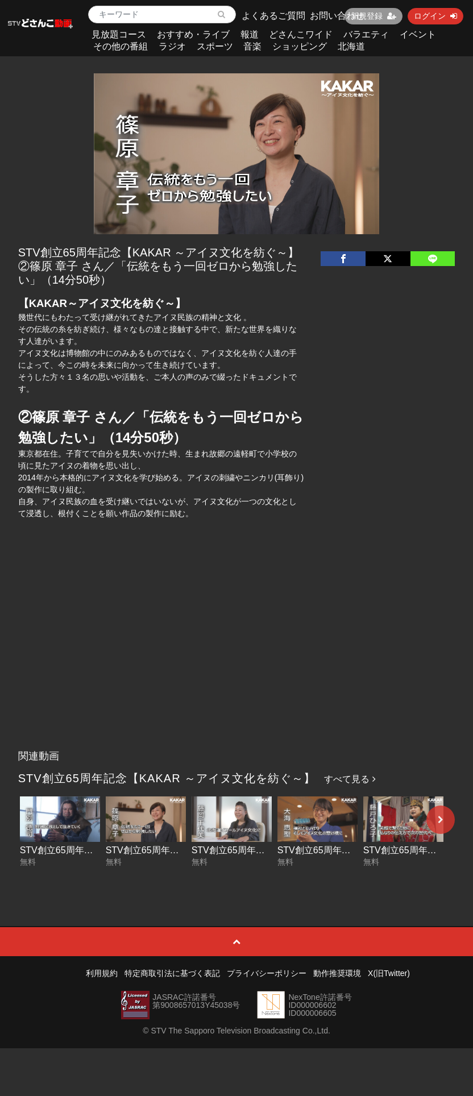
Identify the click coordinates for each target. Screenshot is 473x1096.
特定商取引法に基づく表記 (172, 973)
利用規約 (102, 973)
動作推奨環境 (337, 973)
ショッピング (299, 46)
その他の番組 (120, 46)
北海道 (351, 46)
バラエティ (366, 34)
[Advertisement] (236, 659)
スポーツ (215, 46)
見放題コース (119, 34)
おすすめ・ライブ (193, 34)
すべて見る (349, 779)
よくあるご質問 (273, 15)
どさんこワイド (301, 34)
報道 (249, 34)
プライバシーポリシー (266, 973)
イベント (418, 34)
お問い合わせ (337, 15)
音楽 (252, 46)
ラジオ (172, 46)
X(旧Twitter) (389, 973)
